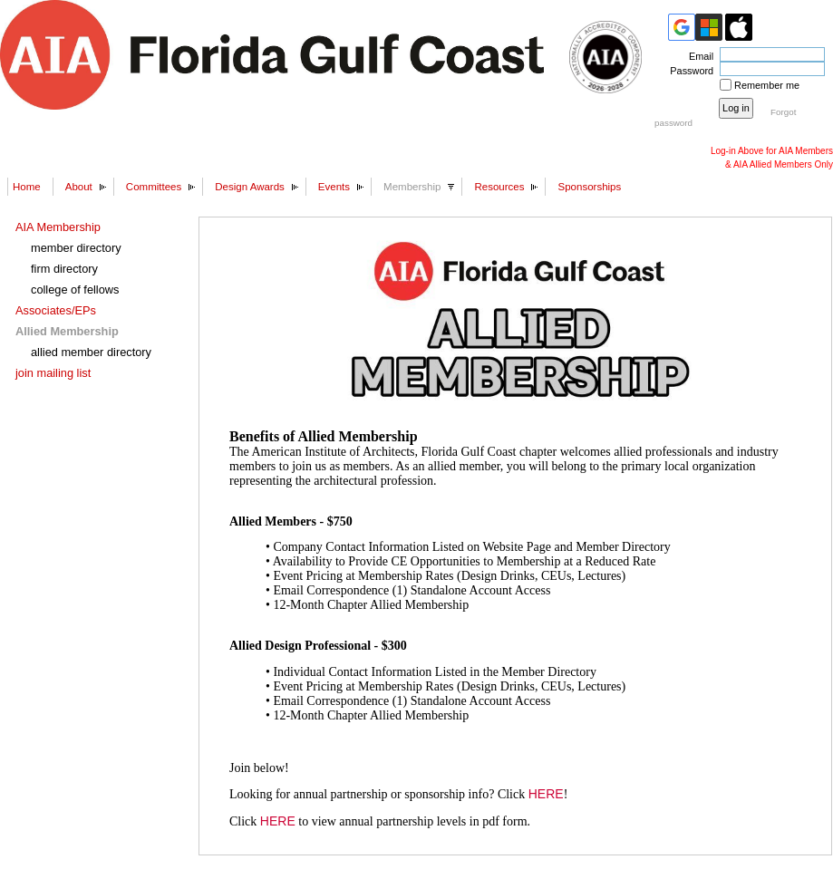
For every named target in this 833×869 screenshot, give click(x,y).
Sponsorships (589, 186)
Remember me (766, 85)
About (78, 186)
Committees (153, 186)
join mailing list (53, 373)
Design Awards (250, 186)
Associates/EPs (55, 310)
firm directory (64, 268)
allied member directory (91, 352)
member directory (76, 248)
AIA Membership (58, 227)
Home (27, 186)
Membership (412, 186)
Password (688, 70)
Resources (499, 186)
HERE (546, 794)
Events (334, 186)
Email (698, 56)
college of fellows (75, 289)
